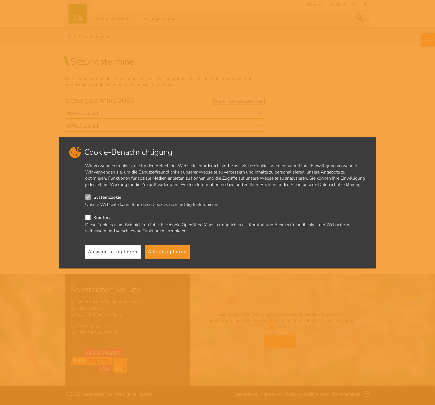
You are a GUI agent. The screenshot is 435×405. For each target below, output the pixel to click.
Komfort (101, 218)
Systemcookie (107, 197)
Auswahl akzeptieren (113, 251)
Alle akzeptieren (167, 251)
